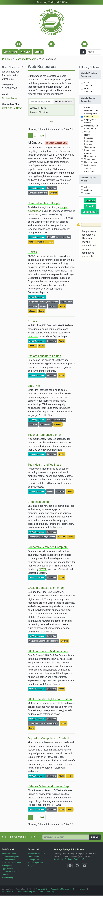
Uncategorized (91, 162)
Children (54, 192)
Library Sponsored (37, 188)
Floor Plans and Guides (11, 863)
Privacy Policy (7, 892)
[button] (83, 51)
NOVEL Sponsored (37, 532)
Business (53, 306)
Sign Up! (95, 837)
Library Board (33, 857)
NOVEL (42, 569)
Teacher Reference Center (44, 434)
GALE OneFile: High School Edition (50, 699)
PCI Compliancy (79, 889)
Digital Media (53, 237)
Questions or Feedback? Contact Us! (69, 859)
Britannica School (39, 501)
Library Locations (9, 860)
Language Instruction (38, 192)
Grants (87, 132)
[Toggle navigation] (93, 52)
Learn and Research (25, 59)
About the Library (9, 854)
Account (10, 52)
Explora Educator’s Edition (44, 356)
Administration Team (36, 854)
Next (41, 135)
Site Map (50, 892)
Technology (89, 159)
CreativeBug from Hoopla (44, 203)
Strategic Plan (33, 860)
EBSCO (32, 252)
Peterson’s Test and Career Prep (48, 786)
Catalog (38, 52)
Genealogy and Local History (91, 127)
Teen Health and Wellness (44, 464)
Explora (32, 321)
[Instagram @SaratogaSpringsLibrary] (51, 44)
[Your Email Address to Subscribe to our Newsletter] (65, 837)
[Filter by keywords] (41, 101)
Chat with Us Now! (12, 108)
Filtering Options (89, 67)
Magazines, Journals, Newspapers (44, 301)
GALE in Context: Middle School (48, 651)
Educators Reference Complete (48, 547)
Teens (50, 241)
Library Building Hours (11, 857)
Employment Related (90, 121)
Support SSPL (41, 889)
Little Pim (34, 385)
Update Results (91, 211)
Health (43, 306)
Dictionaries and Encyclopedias (42, 536)
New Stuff (25, 52)
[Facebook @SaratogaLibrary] (18, 44)
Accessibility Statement (60, 889)
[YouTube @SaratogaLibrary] (84, 44)
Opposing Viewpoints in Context (48, 738)
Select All (91, 200)
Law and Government (89, 145)
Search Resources (63, 101)
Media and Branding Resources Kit (30, 892)
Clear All (91, 206)
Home (7, 59)
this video (33, 336)
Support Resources (89, 170)
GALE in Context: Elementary (46, 587)
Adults (32, 241)
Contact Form (9, 98)
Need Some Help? (12, 67)
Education (52, 188)
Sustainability (7, 878)
